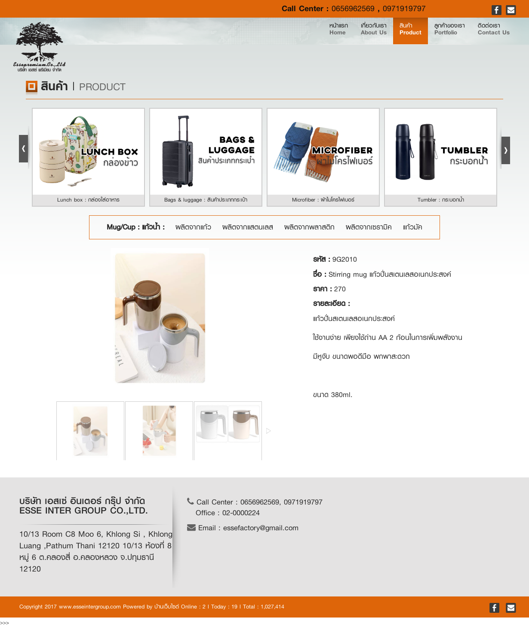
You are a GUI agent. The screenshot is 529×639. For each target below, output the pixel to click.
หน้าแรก (259, 44)
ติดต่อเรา (484, 44)
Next (504, 147)
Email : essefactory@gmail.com (242, 528)
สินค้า (361, 44)
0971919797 (404, 8)
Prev (25, 147)
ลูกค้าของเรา (420, 44)
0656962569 (353, 8)
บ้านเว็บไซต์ (166, 606)
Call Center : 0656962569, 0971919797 (255, 502)
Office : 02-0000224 (228, 513)
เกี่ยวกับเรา (307, 44)
